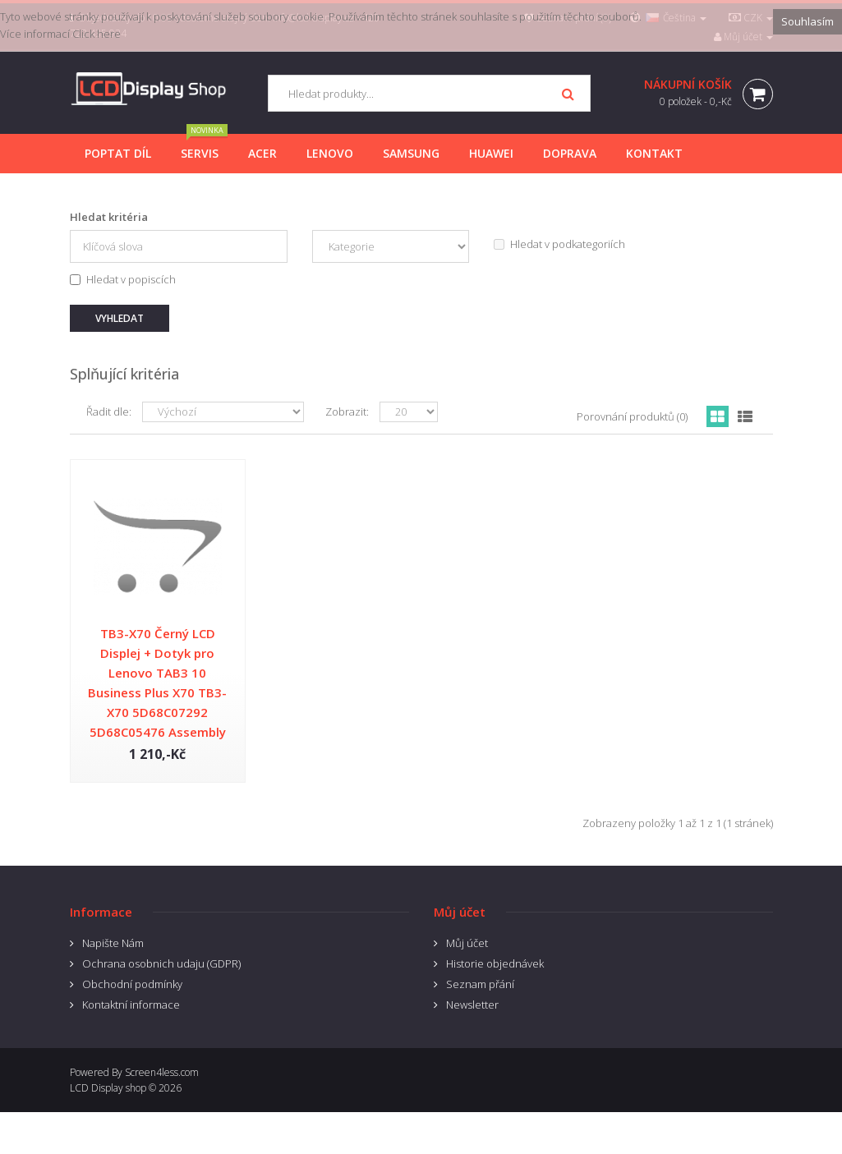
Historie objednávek (495, 963)
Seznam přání (480, 984)
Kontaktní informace (131, 1004)
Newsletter (472, 1004)
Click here (96, 33)
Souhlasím (807, 21)
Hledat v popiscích (123, 279)
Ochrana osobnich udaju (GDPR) (161, 963)
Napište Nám (113, 943)
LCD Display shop (108, 1088)
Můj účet (467, 943)
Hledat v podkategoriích (559, 244)
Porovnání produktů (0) (632, 416)
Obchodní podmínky (132, 984)
